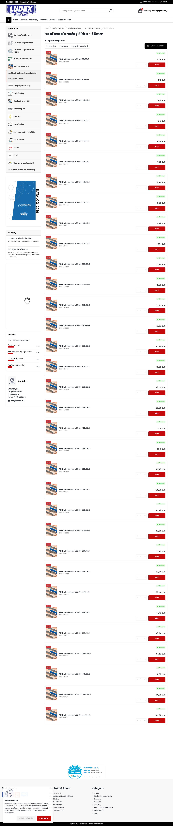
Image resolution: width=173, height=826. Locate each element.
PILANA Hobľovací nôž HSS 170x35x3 (74, 202)
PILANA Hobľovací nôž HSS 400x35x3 (74, 407)
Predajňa (52, 20)
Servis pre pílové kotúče (18, 249)
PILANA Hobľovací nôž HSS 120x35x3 (74, 120)
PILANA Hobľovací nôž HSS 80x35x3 (74, 79)
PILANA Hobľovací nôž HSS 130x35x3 (74, 141)
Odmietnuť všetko (26, 818)
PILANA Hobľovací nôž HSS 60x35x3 (74, 59)
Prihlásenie (147, 2)
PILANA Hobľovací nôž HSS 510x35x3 (74, 489)
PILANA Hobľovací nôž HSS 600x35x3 (74, 530)
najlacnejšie (51, 46)
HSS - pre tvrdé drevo (92, 28)
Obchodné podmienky (29, 20)
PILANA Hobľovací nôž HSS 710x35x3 (74, 592)
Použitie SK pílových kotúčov (20, 238)
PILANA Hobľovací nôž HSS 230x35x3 (74, 264)
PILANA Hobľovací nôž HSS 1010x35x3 (74, 674)
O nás (15, 20)
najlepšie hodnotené (79, 46)
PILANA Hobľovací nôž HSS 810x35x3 (74, 612)
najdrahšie (63, 46)
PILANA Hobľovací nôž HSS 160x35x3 (74, 182)
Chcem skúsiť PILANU (16, 358)
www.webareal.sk (95, 824)
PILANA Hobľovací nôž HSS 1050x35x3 (75, 694)
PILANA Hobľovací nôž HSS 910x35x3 (74, 633)
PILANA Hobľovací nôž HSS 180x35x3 (74, 223)
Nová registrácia (161, 2)
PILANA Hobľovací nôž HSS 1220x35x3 (74, 715)
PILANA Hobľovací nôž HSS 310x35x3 (74, 366)
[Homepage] (8, 19)
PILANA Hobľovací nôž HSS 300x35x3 (74, 346)
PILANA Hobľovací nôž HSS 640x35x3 (74, 571)
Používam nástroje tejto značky (20, 352)
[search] (110, 10)
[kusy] (141, 65)
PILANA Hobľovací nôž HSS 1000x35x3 (75, 653)
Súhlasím (43, 818)
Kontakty (62, 20)
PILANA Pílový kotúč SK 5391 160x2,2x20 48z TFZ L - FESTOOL (29, 297)
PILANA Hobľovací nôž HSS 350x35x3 (74, 387)
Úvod (46, 28)
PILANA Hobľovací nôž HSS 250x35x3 (74, 305)
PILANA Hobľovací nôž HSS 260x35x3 (74, 325)
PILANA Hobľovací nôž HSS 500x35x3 (74, 469)
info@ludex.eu (17, 400)
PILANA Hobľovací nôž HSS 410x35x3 (74, 428)
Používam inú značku (16, 365)
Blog (69, 20)
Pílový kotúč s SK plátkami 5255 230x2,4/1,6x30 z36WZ (29, 278)
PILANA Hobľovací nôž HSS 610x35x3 (74, 551)
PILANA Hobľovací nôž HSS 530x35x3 (74, 510)
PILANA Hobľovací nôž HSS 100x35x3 (74, 100)
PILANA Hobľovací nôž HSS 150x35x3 (74, 161)
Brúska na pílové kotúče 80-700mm (29, 315)
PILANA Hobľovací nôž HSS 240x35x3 (74, 284)
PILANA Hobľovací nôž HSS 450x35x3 (74, 448)
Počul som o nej (14, 345)
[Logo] (21, 10)
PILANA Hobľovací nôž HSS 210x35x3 (74, 243)
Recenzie (43, 20)
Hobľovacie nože (58, 28)
